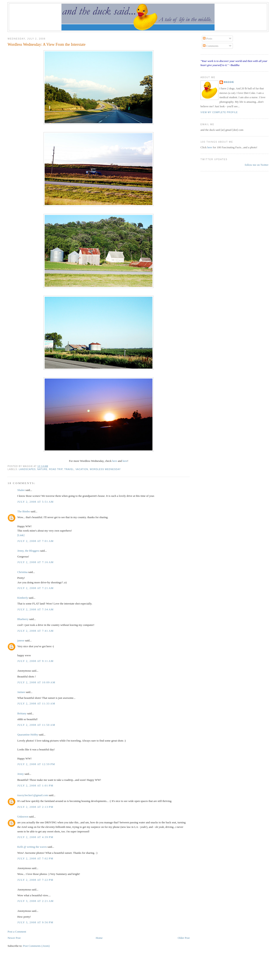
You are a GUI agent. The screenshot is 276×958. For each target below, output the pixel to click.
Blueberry (22, 619)
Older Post (184, 937)
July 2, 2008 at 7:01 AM (35, 541)
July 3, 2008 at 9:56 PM (35, 922)
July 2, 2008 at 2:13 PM (35, 806)
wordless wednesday (105, 469)
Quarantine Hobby (27, 734)
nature (42, 469)
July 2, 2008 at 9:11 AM (35, 661)
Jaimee (21, 692)
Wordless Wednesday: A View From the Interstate (46, 44)
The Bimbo (23, 511)
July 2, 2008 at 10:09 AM (36, 682)
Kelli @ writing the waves (32, 846)
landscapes (27, 469)
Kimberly (22, 597)
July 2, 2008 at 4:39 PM (35, 837)
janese (20, 640)
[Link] (20, 535)
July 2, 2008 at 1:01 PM (35, 785)
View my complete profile (219, 112)
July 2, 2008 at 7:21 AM (35, 588)
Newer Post (14, 937)
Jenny (20, 773)
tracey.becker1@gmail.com (32, 795)
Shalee (21, 490)
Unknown (22, 816)
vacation (81, 469)
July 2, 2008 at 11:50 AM (36, 724)
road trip (56, 469)
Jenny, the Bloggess (28, 550)
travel (69, 469)
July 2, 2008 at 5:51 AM (35, 501)
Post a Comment (17, 931)
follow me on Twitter (256, 164)
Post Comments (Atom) (36, 945)
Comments (210, 45)
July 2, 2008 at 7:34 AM (35, 609)
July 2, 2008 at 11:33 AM (36, 703)
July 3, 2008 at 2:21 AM (35, 901)
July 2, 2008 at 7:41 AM (35, 630)
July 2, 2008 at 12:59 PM (36, 764)
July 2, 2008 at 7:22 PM (35, 879)
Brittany (22, 713)
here (114, 460)
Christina (22, 572)
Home (99, 937)
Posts (207, 38)
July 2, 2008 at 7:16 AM (35, 562)
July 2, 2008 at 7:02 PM (35, 858)
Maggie (229, 82)
